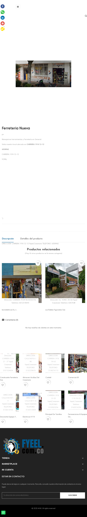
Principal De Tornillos (53, 414)
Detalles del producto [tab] (31, 239)
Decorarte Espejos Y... (8, 417)
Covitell (48, 378)
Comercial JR (73, 378)
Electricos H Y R (29, 417)
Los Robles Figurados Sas (55, 310)
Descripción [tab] (8, 239)
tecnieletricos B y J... (9, 310)
